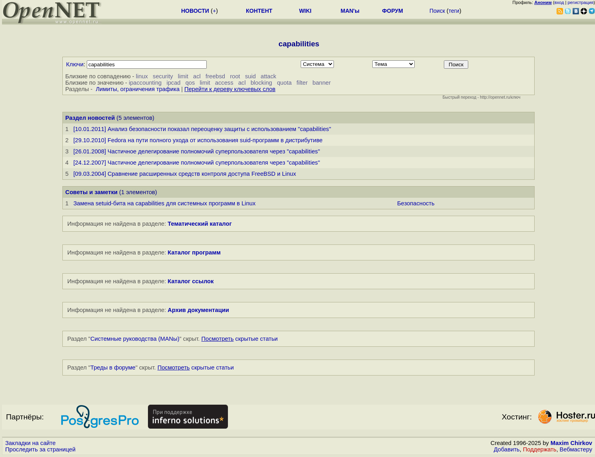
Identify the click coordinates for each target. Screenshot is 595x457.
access (224, 82)
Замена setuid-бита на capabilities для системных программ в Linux (164, 203)
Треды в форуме (113, 367)
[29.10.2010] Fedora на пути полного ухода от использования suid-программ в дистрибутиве (197, 140)
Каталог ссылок (191, 281)
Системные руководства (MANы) (135, 339)
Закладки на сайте (30, 443)
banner (322, 82)
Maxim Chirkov (571, 443)
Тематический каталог (200, 224)
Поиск (437, 11)
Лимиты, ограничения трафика (138, 89)
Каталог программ (194, 252)
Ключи (75, 64)
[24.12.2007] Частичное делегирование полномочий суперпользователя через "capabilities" (196, 162)
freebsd (215, 76)
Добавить (507, 449)
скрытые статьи (240, 339)
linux (142, 76)
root (235, 76)
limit (183, 76)
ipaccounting (145, 82)
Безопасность (416, 203)
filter (302, 82)
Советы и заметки (91, 192)
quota (284, 82)
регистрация (581, 2)
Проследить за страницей (40, 449)
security (163, 76)
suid (250, 76)
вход (559, 2)
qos (190, 82)
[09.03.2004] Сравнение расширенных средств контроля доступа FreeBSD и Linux (184, 174)
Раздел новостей (90, 118)
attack (268, 76)
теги (454, 11)
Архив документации (198, 310)
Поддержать (540, 449)
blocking (261, 82)
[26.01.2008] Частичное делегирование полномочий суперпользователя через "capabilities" (196, 151)
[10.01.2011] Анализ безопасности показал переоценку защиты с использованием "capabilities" (202, 129)
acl (197, 76)
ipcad (173, 82)
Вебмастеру (576, 449)
